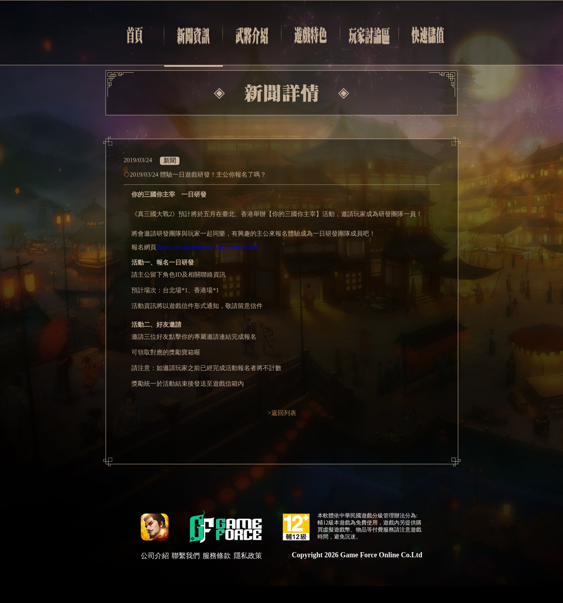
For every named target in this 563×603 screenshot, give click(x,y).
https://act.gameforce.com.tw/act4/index (208, 247)
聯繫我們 (186, 556)
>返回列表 (281, 413)
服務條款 (217, 556)
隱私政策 (248, 556)
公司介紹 (155, 556)
